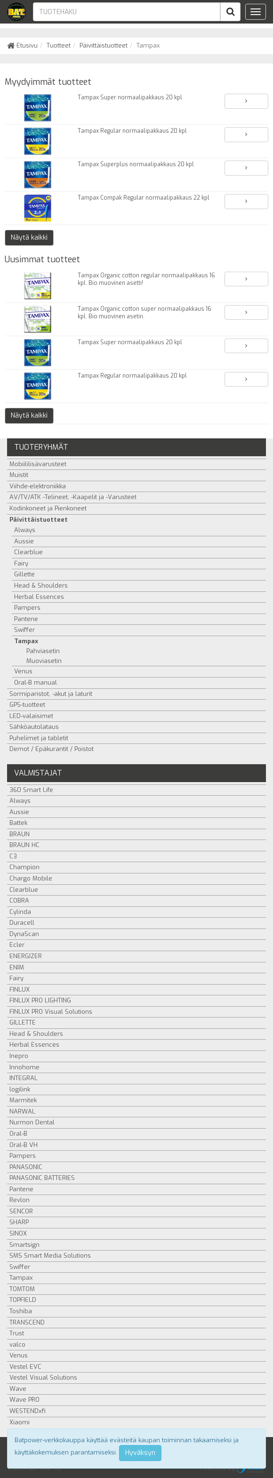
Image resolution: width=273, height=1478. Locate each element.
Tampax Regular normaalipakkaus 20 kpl (132, 131)
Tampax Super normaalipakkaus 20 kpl (130, 97)
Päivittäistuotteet (104, 45)
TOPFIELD (22, 1300)
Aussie (24, 541)
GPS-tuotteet (27, 705)
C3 (13, 856)
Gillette (24, 574)
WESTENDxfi (27, 1411)
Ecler (16, 945)
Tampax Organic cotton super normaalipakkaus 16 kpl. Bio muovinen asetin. (144, 312)
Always (24, 530)
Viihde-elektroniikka (37, 486)
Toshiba (20, 1311)
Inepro (18, 1056)
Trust (16, 1333)
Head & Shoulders (41, 586)
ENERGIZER (25, 956)
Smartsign (24, 1245)
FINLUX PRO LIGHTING (40, 1000)
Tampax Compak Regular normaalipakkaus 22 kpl (143, 198)
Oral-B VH (23, 1145)
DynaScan (24, 934)
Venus (23, 671)
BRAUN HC (24, 845)
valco (17, 1345)
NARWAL (22, 1111)
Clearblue (28, 552)
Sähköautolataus (34, 727)
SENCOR (21, 1211)
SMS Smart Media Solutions (50, 1256)
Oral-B (18, 1134)
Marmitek (23, 1100)
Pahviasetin (43, 651)
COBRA (19, 900)
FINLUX (19, 989)
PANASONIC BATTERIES (42, 1178)
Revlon (19, 1200)
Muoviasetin (44, 661)
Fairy (21, 563)
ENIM (16, 967)
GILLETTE (22, 1022)
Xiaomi (19, 1422)
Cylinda (20, 912)
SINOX (18, 1233)
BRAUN (19, 834)
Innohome (24, 1067)
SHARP (19, 1222)
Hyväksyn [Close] (140, 1452)
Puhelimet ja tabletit (38, 738)
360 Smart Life (31, 790)
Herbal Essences (39, 597)
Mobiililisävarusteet (37, 464)
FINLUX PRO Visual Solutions (50, 1012)
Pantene (26, 619)
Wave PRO (24, 1400)
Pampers (27, 608)
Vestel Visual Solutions (43, 1377)
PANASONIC (25, 1167)
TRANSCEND (27, 1322)
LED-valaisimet (31, 716)
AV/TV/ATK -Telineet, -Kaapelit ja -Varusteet (72, 497)
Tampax (26, 641)
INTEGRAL (23, 1078)
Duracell (21, 923)
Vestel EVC (25, 1367)
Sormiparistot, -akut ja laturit (50, 694)
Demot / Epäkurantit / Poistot (51, 749)
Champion (24, 867)
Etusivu (22, 45)
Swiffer (24, 630)
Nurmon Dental (32, 1122)
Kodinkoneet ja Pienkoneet (48, 508)
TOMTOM (22, 1289)
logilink (19, 1089)
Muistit (18, 475)
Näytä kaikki (29, 237)
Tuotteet (59, 45)
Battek (18, 823)
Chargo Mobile (30, 878)
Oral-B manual (35, 682)
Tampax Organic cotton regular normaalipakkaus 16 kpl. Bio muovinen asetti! (146, 279)
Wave (17, 1389)
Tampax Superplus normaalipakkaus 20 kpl (136, 164)
